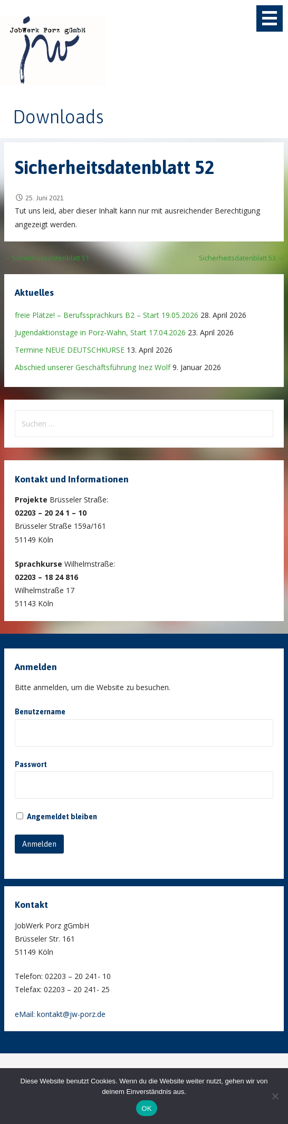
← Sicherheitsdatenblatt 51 (47, 258)
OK (146, 1108)
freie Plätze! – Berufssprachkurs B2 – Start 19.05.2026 (106, 315)
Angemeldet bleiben (56, 816)
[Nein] (275, 1096)
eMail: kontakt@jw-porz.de (60, 1014)
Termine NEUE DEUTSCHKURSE (69, 350)
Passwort (31, 764)
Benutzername (40, 712)
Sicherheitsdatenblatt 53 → (241, 258)
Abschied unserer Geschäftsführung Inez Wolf (92, 367)
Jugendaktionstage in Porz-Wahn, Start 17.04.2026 (100, 332)
